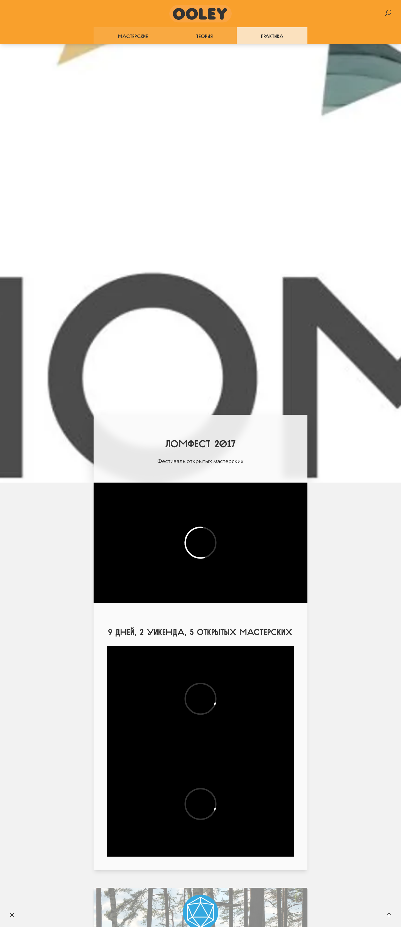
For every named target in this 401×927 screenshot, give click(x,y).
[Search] (388, 12)
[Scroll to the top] (389, 915)
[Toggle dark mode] (11, 915)
